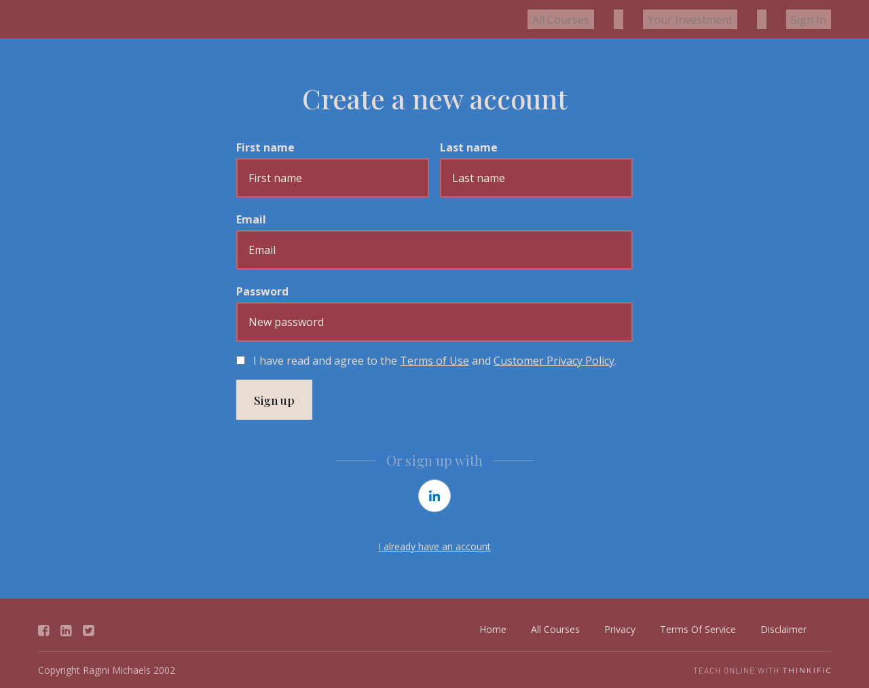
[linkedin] (434, 496)
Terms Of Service (698, 629)
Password (262, 291)
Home (492, 629)
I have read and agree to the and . (434, 360)
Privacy (619, 629)
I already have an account (434, 547)
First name (265, 147)
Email (251, 219)
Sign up (275, 400)
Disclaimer (783, 629)
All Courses (603, 19)
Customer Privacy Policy (554, 360)
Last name (469, 147)
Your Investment (713, 19)
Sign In (813, 19)
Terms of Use (434, 360)
